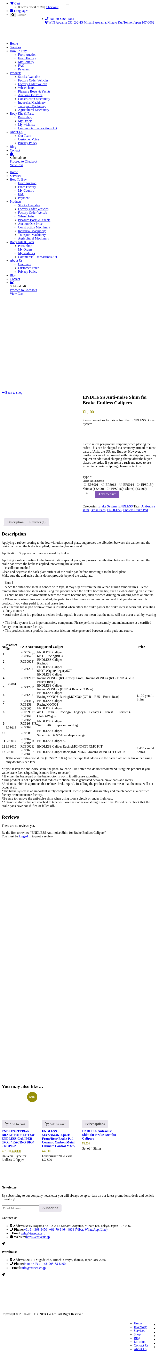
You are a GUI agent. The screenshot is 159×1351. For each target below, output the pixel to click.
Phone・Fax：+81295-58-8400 (45, 1263)
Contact (15, 150)
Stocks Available (29, 76)
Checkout (52, 7)
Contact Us (141, 1345)
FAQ (21, 65)
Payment (24, 69)
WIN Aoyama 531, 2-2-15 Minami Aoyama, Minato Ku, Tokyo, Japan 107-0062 (99, 22)
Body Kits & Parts (22, 113)
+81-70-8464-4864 (59, 18)
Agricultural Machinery (33, 110)
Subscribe (50, 1208)
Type (90, 477)
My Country (26, 62)
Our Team (24, 135)
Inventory (140, 1327)
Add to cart (107, 494)
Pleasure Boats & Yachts (34, 91)
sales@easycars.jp (33, 1233)
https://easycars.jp (38, 1237)
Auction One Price (30, 95)
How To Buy (18, 51)
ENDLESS (125, 506)
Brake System (107, 506)
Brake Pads (98, 510)
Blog (13, 146)
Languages (19, 10)
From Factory (27, 58)
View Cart (16, 165)
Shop (137, 1334)
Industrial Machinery (32, 102)
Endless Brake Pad (135, 510)
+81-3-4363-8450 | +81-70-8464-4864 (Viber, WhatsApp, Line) (66, 1229)
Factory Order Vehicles (33, 80)
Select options (95, 1124)
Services (15, 47)
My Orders (25, 121)
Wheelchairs (26, 87)
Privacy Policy (27, 143)
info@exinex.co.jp (33, 1268)
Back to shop (12, 392)
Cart (15, 3)
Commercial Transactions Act (37, 128)
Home (14, 43)
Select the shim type (93, 480)
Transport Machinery (32, 106)
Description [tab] (15, 522)
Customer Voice (28, 139)
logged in (25, 836)
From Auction (27, 54)
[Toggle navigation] (67, 4)
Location (139, 1341)
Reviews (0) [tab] (37, 522)
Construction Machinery (34, 99)
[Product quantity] (88, 493)
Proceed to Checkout (23, 161)
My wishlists (26, 124)
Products (15, 73)
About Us (16, 132)
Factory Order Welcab (32, 84)
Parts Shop (25, 117)
